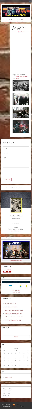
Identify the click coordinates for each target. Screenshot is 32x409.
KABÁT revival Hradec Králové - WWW (14, 310)
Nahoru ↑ (21, 406)
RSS (18, 404)
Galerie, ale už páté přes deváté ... (21, 77)
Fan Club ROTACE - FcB (10, 303)
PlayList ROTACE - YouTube (11, 307)
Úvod (4, 19)
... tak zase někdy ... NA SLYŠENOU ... (13, 22)
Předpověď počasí (16, 290)
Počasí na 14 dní (16, 292)
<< (4, 348)
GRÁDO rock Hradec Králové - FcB (13, 320)
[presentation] (16, 172)
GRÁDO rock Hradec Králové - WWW (13, 317)
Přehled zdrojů (8, 377)
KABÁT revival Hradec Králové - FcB (13, 313)
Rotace (5, 24)
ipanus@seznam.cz (16, 231)
